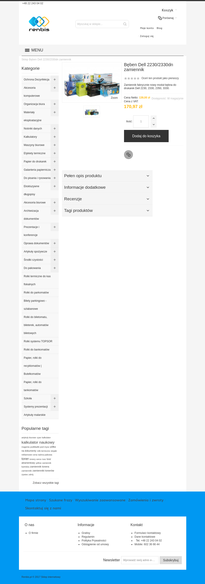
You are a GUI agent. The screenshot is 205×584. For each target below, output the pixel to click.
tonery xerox (36, 459)
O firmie (33, 533)
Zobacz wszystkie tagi (46, 482)
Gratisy (86, 533)
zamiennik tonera (39, 466)
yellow (38, 463)
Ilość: (129, 121)
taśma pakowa (45, 454)
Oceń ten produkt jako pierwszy (160, 78)
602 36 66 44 (151, 544)
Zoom (114, 97)
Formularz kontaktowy (148, 533)
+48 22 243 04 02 (32, 3)
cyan (39, 437)
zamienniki (27, 470)
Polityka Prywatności (94, 540)
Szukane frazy (60, 500)
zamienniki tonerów (43, 470)
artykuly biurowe (29, 437)
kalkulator (46, 437)
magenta (26, 447)
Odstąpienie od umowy (95, 544)
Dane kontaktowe (145, 536)
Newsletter (111, 560)
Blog (159, 28)
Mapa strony (35, 500)
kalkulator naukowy (38, 442)
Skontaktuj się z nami (43, 508)
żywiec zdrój (27, 474)
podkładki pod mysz (40, 447)
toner (25, 459)
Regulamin (88, 536)
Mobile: (139, 544)
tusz (44, 459)
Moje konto (147, 28)
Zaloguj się (146, 36)
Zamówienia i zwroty (145, 500)
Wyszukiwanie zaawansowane (100, 500)
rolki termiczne (43, 451)
